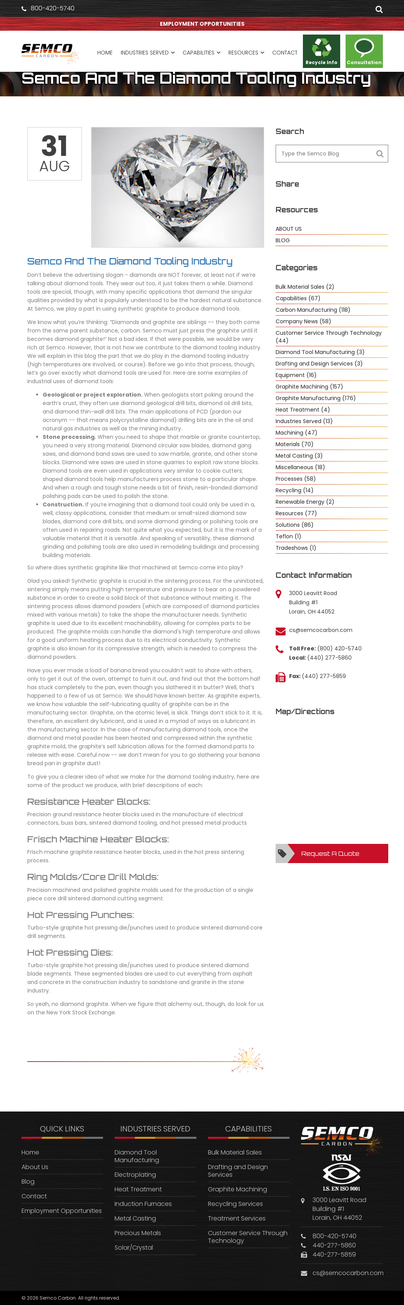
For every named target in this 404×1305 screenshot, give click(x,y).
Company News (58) (303, 321)
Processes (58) (296, 479)
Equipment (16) (296, 375)
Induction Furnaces (143, 1203)
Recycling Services (235, 1203)
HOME (105, 52)
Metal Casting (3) (299, 456)
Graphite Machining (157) (309, 386)
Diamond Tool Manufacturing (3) (320, 352)
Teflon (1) (288, 536)
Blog (28, 1181)
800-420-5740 (53, 8)
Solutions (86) (295, 525)
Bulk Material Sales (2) (305, 287)
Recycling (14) (295, 490)
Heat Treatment (138, 1189)
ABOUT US (289, 229)
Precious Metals (138, 1233)
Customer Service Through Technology (248, 1237)
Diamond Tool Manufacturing (137, 1156)
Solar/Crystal (134, 1247)
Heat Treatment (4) (303, 409)
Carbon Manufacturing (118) (313, 310)
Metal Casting (135, 1218)
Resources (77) (296, 513)
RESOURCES (243, 52)
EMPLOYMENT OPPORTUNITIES (202, 24)
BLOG (283, 240)
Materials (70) (295, 444)
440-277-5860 (334, 1245)
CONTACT (285, 52)
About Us (35, 1167)
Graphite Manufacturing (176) (316, 398)
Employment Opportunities (62, 1210)
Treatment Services (237, 1218)
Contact (34, 1196)
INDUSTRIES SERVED (145, 52)
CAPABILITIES (198, 52)
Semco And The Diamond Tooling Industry (130, 261)
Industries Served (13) (304, 421)
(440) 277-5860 (329, 658)
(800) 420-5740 (339, 648)
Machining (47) (297, 433)
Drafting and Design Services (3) (319, 363)
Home (30, 1152)
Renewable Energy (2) (305, 502)
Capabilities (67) (298, 298)
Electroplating (135, 1174)
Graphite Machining (237, 1189)
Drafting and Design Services (238, 1171)
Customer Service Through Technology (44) (329, 336)
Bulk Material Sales (235, 1152)
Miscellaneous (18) (300, 467)
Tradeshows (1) (296, 548)
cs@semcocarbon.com (320, 630)
